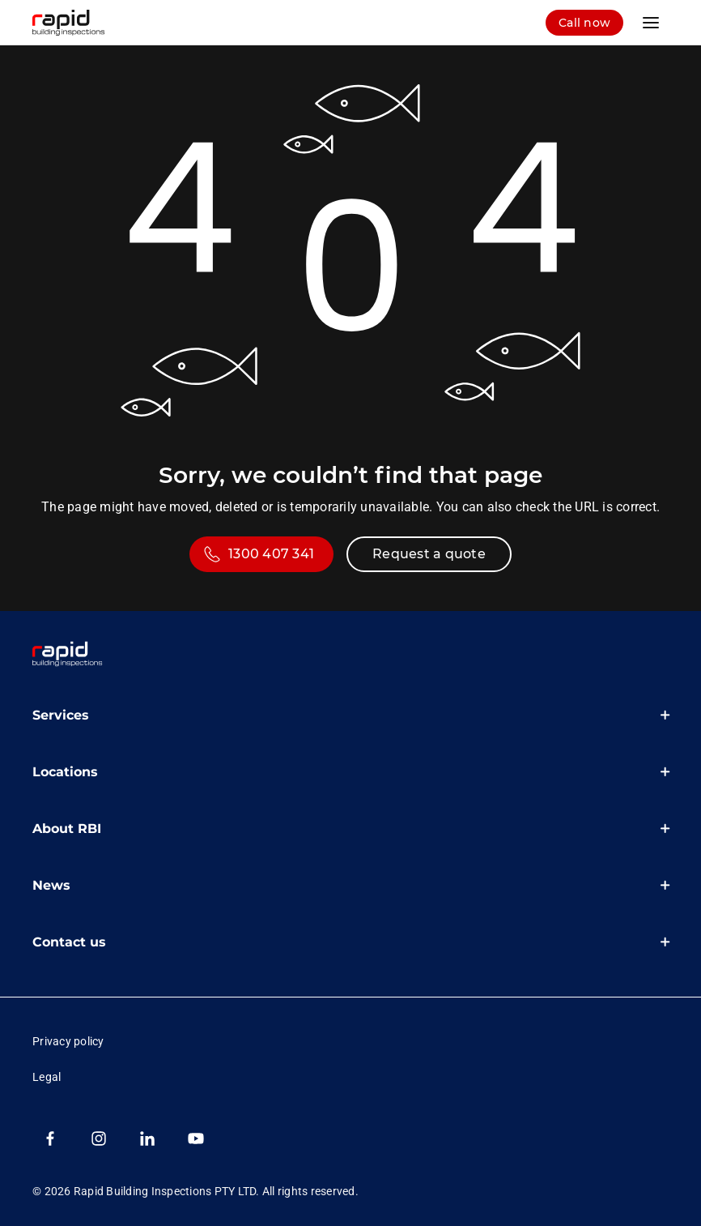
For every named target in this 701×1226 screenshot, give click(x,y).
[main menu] (651, 23)
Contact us (69, 942)
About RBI (66, 828)
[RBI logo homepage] (80, 23)
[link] (67, 655)
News (51, 885)
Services (60, 715)
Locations (65, 772)
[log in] (584, 23)
